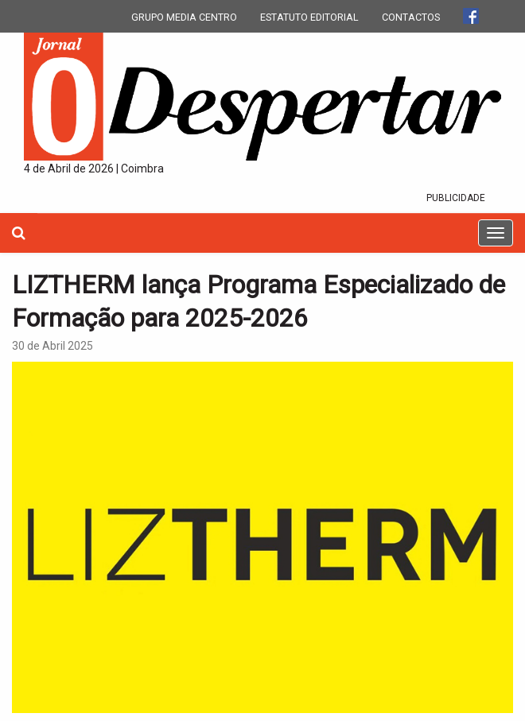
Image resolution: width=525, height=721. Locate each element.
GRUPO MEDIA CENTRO (184, 17)
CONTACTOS (411, 17)
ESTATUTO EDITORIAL (309, 17)
